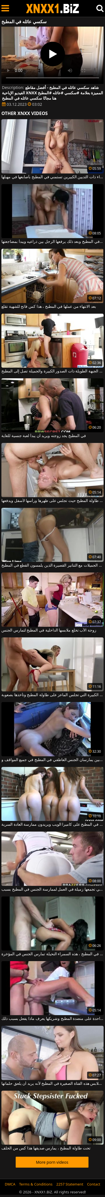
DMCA (10, 1184)
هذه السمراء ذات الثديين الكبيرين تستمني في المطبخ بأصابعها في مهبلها (52, 177)
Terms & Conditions (35, 1184)
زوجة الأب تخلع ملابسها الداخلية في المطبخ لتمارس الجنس (48, 630)
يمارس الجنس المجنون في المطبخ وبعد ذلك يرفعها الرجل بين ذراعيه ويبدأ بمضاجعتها (52, 242)
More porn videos (52, 1162)
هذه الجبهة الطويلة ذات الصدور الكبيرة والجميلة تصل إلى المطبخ (52, 371)
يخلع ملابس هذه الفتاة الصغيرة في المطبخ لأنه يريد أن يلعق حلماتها (52, 1083)
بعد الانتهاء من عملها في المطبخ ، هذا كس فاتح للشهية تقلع (48, 306)
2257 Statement (69, 1184)
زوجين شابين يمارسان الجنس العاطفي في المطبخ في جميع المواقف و (52, 760)
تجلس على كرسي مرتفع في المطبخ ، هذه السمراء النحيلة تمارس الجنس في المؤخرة (52, 954)
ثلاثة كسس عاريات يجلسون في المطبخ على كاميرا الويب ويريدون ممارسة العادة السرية (52, 824)
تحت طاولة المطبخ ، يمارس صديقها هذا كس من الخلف (45, 1148)
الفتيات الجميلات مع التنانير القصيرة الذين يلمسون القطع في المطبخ (52, 565)
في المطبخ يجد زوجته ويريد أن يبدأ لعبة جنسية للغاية (43, 436)
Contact (93, 1184)
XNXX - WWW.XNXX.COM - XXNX (52, 8)
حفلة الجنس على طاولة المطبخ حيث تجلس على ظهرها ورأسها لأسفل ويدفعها (52, 501)
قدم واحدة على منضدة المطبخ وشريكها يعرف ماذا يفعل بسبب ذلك (52, 1019)
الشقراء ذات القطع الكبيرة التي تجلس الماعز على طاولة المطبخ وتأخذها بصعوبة (52, 695)
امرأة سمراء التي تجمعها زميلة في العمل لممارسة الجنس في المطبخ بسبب (52, 889)
